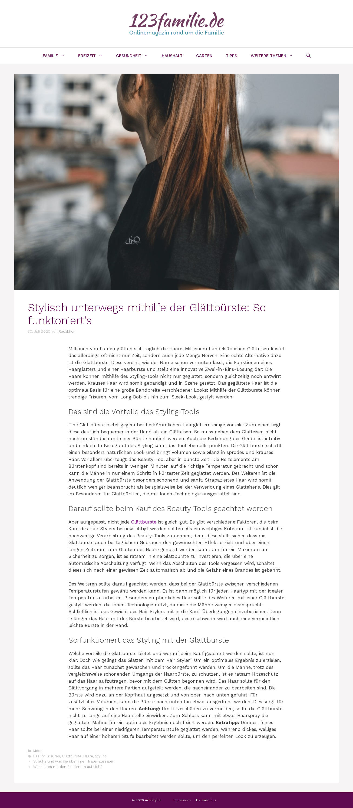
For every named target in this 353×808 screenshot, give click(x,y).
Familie (57, 56)
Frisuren (53, 756)
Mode (37, 751)
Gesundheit (135, 56)
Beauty (39, 756)
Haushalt (172, 55)
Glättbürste (143, 522)
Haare (88, 756)
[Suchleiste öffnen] (308, 56)
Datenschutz (206, 800)
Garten (204, 55)
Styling (100, 756)
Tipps (231, 55)
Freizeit (93, 56)
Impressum (182, 800)
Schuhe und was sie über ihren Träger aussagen (73, 761)
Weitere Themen (275, 56)
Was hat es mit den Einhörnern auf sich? (67, 767)
